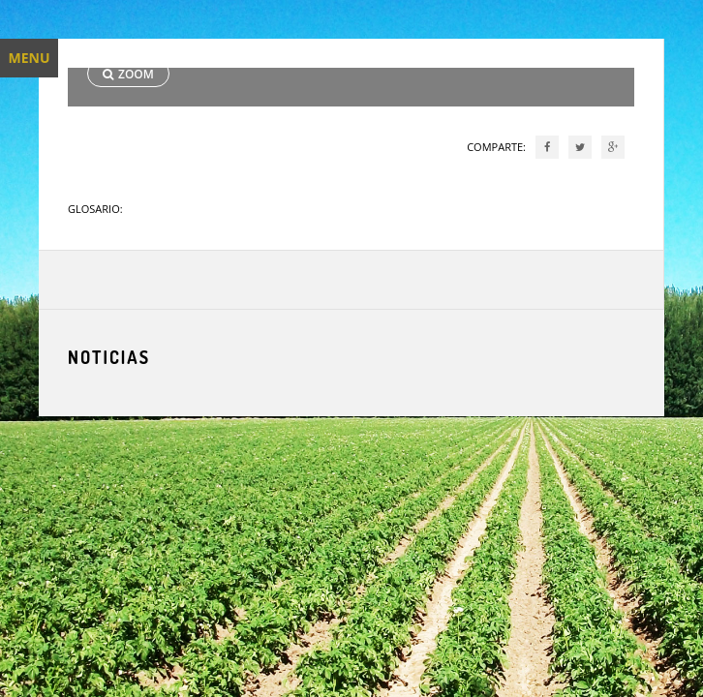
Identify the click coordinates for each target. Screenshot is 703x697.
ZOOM (128, 74)
